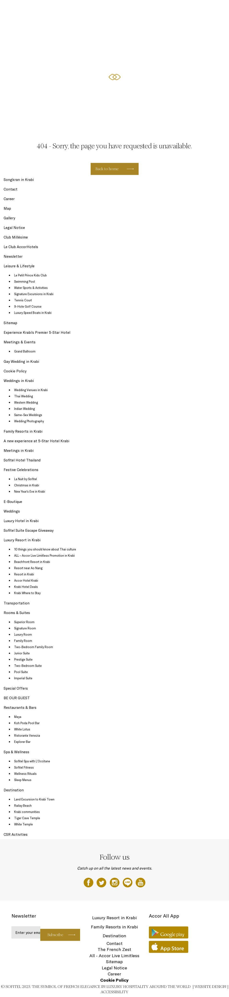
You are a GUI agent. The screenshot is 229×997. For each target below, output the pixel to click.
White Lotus (22, 729)
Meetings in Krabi (19, 450)
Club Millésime (16, 237)
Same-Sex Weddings (28, 415)
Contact (11, 189)
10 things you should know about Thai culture (45, 549)
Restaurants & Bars (20, 707)
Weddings (12, 511)
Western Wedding (26, 402)
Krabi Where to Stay (27, 593)
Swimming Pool (24, 281)
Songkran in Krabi (19, 179)
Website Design (210, 986)
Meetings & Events (19, 342)
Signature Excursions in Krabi (33, 294)
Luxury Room (23, 634)
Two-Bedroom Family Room (33, 647)
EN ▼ (213, 9)
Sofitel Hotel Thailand (22, 460)
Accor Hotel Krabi (26, 580)
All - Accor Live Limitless (114, 955)
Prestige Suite (23, 659)
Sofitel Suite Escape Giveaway (28, 530)
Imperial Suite (23, 678)
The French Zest (114, 949)
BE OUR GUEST (17, 698)
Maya (17, 717)
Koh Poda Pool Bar (27, 723)
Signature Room (25, 628)
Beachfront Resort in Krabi (32, 562)
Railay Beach (23, 805)
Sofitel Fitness (24, 767)
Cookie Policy (15, 371)
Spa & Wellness (144, 9)
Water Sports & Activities (31, 288)
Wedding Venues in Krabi (31, 390)
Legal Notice (14, 227)
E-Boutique (13, 501)
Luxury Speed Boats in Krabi (33, 313)
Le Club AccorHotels (21, 247)
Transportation (16, 603)
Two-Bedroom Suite (28, 666)
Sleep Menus (22, 780)
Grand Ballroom (24, 351)
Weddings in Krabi (19, 380)
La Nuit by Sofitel (25, 479)
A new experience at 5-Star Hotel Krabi (36, 441)
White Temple (23, 824)
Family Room (23, 641)
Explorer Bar (22, 742)
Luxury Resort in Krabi (22, 540)
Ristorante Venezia (27, 735)
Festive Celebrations (192, 9)
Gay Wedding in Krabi (21, 361)
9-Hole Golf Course (27, 306)
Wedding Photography (29, 421)
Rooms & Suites (80, 9)
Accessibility (114, 991)
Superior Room (24, 622)
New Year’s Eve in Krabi (29, 491)
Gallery (9, 218)
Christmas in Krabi (26, 485)
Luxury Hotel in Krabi (21, 521)
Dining (98, 9)
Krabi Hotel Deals (26, 587)
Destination (14, 790)
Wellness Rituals (25, 774)
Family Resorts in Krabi (23, 431)
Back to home (107, 169)
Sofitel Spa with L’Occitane (32, 761)
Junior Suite (22, 653)
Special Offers (167, 9)
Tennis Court (23, 300)
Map (7, 208)
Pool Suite (21, 672)
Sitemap (10, 323)
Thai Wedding (23, 396)
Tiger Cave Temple (27, 818)
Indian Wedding (24, 409)
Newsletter (13, 256)
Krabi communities (27, 812)
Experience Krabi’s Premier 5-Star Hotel (37, 332)
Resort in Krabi (24, 574)
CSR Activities (16, 834)
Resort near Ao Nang (28, 568)
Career (9, 199)
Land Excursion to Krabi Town (34, 799)
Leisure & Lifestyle (118, 9)
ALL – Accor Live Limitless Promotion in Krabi (44, 555)
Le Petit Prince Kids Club (30, 275)
